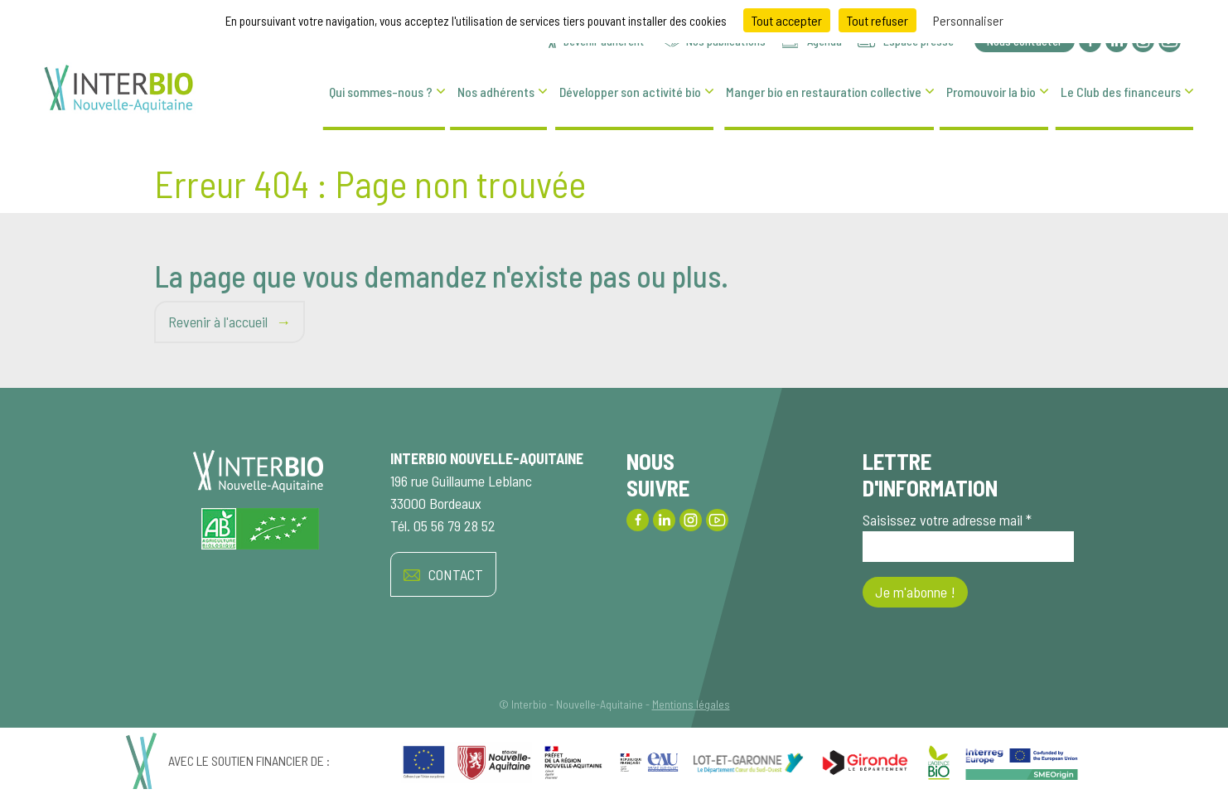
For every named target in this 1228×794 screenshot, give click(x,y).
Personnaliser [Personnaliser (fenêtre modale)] (968, 20)
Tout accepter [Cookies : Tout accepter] (787, 20)
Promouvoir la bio (991, 91)
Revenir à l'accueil (218, 321)
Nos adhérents (495, 91)
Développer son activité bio (630, 91)
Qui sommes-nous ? (381, 91)
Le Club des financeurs (1121, 91)
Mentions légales (691, 704)
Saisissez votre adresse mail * (968, 536)
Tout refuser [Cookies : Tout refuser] (877, 20)
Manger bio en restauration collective (823, 91)
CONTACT (443, 574)
